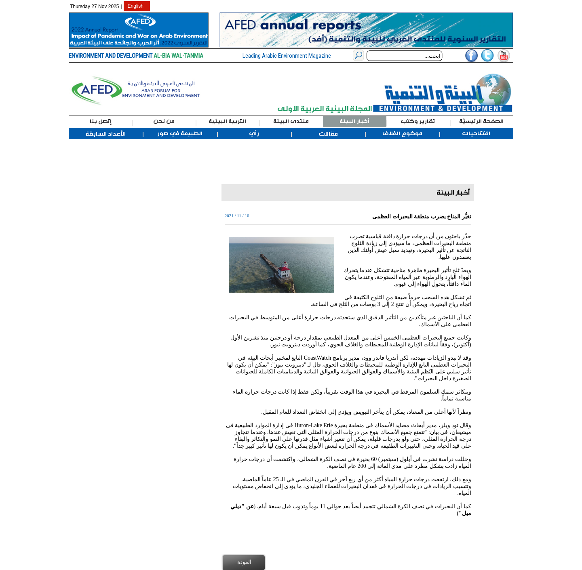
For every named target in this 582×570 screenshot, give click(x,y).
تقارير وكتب (418, 121)
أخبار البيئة (354, 121)
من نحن (164, 121)
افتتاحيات (476, 133)
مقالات (328, 134)
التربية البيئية (227, 121)
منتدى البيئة (291, 121)
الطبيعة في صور (179, 133)
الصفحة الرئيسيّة (481, 121)
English (135, 6)
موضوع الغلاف (402, 133)
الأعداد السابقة (106, 134)
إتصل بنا (101, 121)
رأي (254, 133)
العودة (244, 562)
